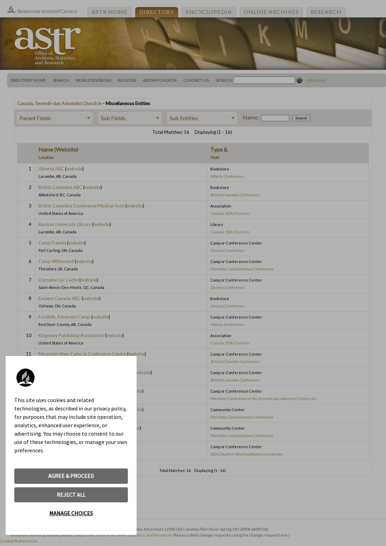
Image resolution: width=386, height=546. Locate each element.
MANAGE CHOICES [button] (71, 513)
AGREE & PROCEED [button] (71, 475)
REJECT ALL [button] (71, 494)
